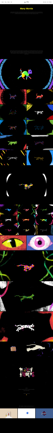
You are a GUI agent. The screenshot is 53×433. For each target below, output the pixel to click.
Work (3, 2)
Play (5, 2)
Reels (8, 2)
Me (11, 2)
